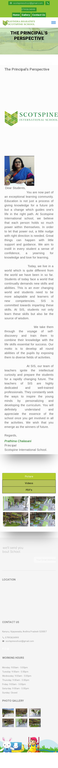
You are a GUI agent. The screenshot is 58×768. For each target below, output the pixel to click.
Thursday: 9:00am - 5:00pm (15, 680)
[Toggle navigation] (53, 22)
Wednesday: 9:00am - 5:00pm (16, 676)
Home (16, 14)
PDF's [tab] (29, 489)
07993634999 (10, 637)
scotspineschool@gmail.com (26, 3)
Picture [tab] (29, 476)
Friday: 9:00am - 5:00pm (14, 684)
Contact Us (38, 14)
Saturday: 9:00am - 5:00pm (15, 688)
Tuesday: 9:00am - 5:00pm (15, 672)
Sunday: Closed (9, 692)
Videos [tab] (29, 483)
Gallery (26, 14)
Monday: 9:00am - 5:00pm (15, 667)
